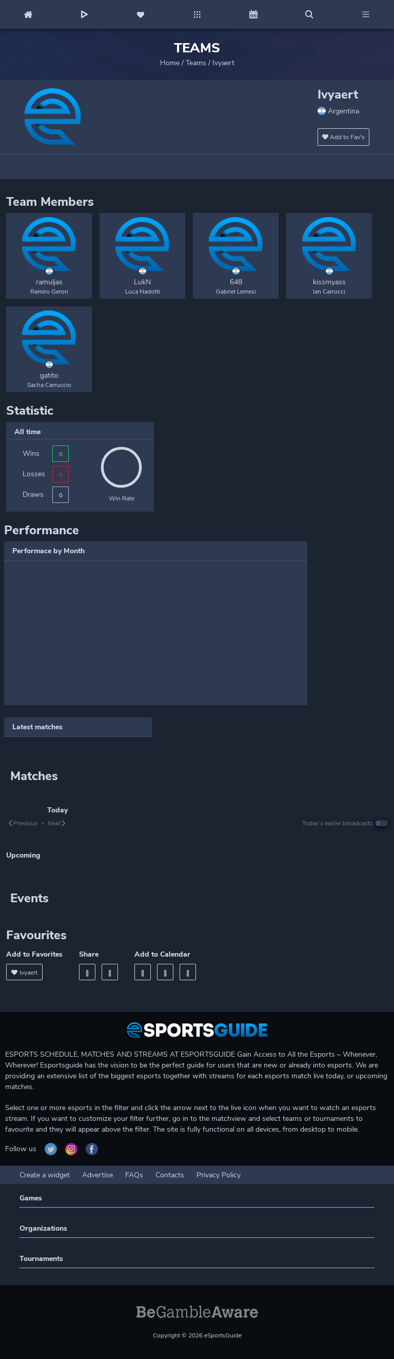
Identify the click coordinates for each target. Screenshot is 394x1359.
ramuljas (49, 282)
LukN (142, 282)
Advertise (97, 1175)
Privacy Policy (218, 1175)
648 (236, 282)
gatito (49, 375)
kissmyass (329, 282)
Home (170, 63)
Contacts (169, 1175)
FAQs (134, 1175)
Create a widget (44, 1175)
